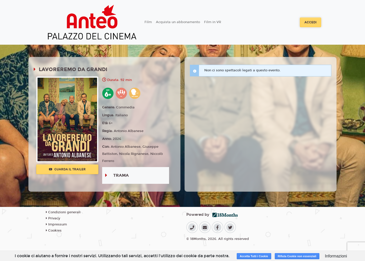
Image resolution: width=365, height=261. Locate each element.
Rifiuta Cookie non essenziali (297, 256)
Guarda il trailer (67, 169)
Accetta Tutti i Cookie (254, 256)
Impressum (56, 224)
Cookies (54, 231)
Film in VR (212, 22)
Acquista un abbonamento (178, 22)
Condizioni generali (63, 212)
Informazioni (336, 256)
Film (148, 22)
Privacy (53, 218)
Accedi (310, 22)
